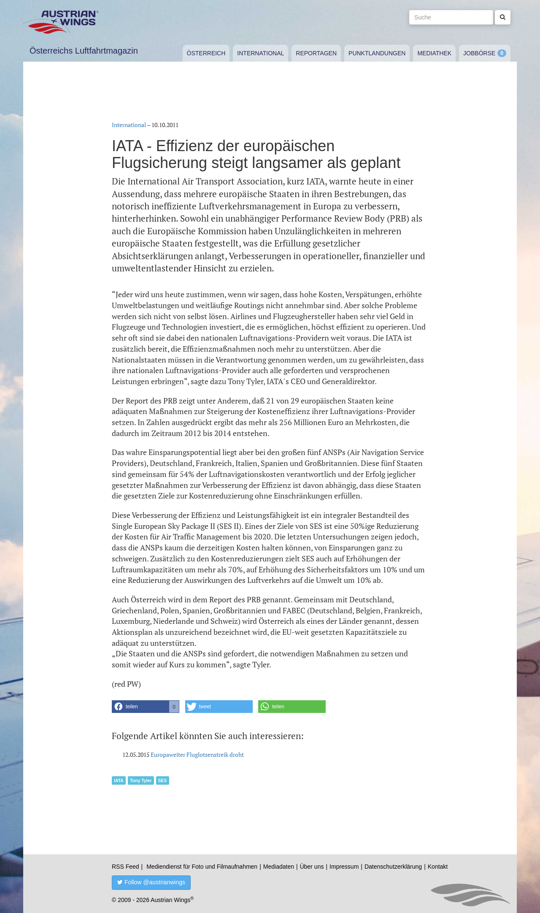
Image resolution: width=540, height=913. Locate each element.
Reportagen (316, 53)
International (260, 53)
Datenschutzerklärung (393, 866)
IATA (119, 780)
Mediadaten (278, 866)
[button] (145, 706)
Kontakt (438, 866)
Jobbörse (479, 53)
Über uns (312, 866)
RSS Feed (125, 866)
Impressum (344, 866)
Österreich (206, 53)
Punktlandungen (376, 53)
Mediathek (434, 53)
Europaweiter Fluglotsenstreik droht (197, 754)
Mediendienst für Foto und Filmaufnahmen (201, 866)
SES (162, 780)
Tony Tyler (141, 780)
